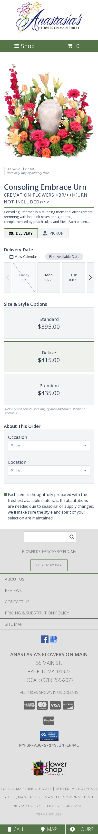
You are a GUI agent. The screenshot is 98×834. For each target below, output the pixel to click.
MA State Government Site (70, 797)
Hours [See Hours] (82, 829)
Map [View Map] (49, 829)
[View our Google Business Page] (53, 641)
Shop (24, 46)
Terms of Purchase (63, 805)
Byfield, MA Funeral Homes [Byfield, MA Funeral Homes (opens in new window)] (26, 788)
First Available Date (64, 256)
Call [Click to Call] (16, 829)
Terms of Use (49, 814)
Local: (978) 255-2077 (49, 680)
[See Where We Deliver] (49, 565)
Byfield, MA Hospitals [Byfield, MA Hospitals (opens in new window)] (77, 788)
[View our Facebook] (45, 641)
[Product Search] (50, 536)
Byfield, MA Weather (21, 797)
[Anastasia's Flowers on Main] (49, 33)
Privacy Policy (27, 805)
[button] (49, 736)
